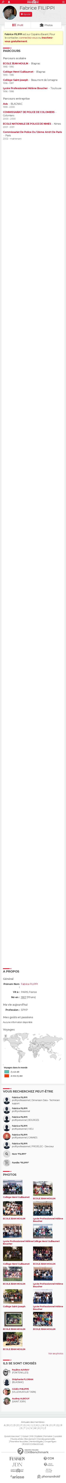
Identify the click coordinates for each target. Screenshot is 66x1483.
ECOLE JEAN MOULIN (15, 63)
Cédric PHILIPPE (20, 1389)
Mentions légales (36, 1442)
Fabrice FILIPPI (19, 1097)
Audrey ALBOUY (20, 1398)
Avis (5, 103)
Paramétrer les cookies (19, 1442)
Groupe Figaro (50, 1442)
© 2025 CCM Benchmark (33, 1444)
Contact (25, 1436)
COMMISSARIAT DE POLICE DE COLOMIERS (28, 112)
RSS (31, 1436)
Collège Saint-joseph (15, 80)
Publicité (38, 1436)
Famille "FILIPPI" (20, 1162)
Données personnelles (46, 1439)
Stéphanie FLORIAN (22, 1379)
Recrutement (30, 1439)
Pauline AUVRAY (20, 1370)
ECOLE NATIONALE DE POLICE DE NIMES (27, 123)
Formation (48, 1436)
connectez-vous (28, 37)
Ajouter (27, 14)
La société (58, 1436)
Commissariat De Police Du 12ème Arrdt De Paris (32, 132)
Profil (20, 25)
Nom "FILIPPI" (19, 1154)
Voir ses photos (55, 1353)
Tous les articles (17, 1439)
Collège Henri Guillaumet (18, 71)
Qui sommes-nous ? (12, 1436)
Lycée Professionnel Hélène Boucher (25, 88)
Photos (48, 25)
